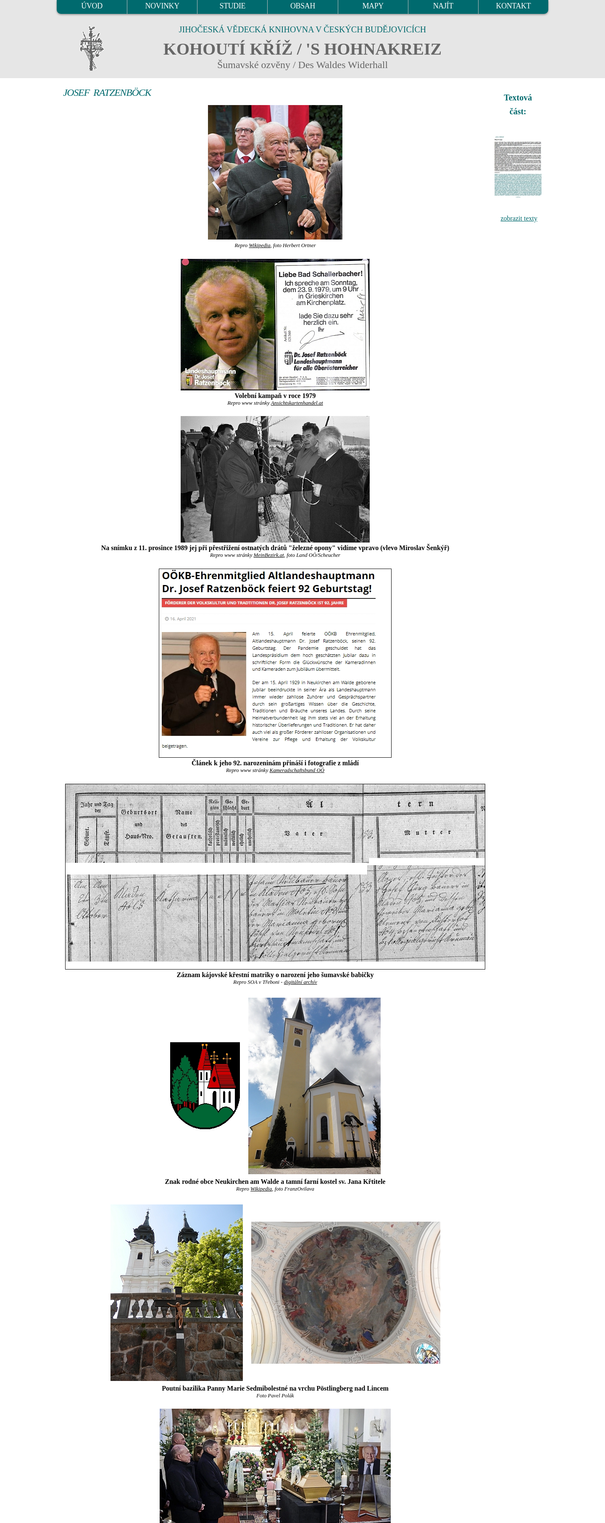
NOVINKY (162, 6)
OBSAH (302, 6)
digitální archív (300, 982)
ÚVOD (91, 6)
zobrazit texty (518, 218)
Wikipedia (259, 245)
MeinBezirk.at (269, 555)
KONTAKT (513, 6)
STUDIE (233, 6)
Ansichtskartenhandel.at (297, 403)
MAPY (372, 6)
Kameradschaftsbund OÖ (297, 770)
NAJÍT (443, 6)
